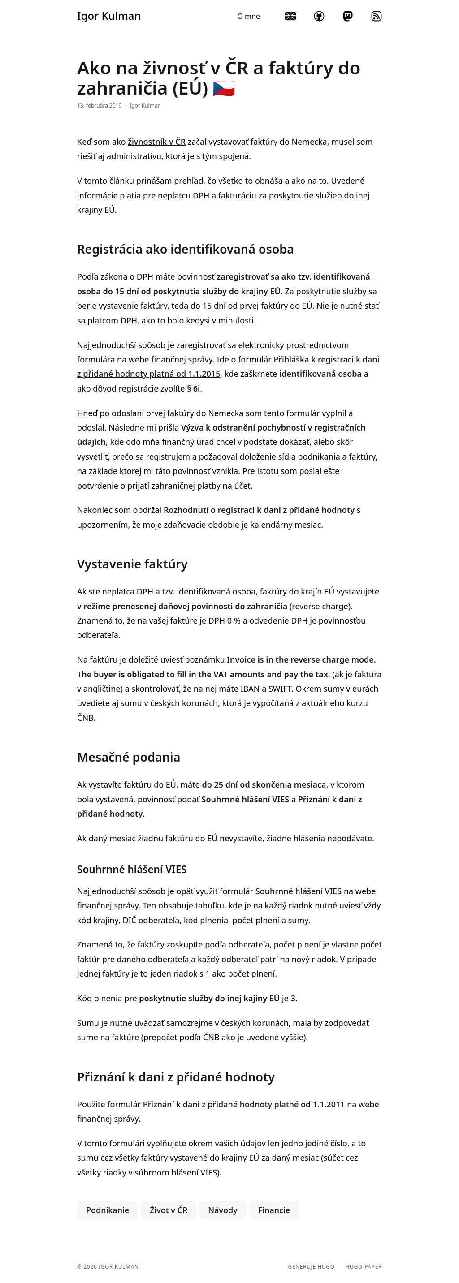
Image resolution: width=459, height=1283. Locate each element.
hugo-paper (364, 1266)
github (319, 16)
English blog (290, 16)
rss (376, 16)
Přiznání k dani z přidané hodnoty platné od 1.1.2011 (244, 1104)
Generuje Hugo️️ (311, 1266)
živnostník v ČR (157, 141)
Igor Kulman (109, 16)
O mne (248, 16)
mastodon (347, 16)
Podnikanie (107, 1210)
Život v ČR (168, 1210)
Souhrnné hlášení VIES (298, 891)
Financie (274, 1210)
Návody (222, 1210)
